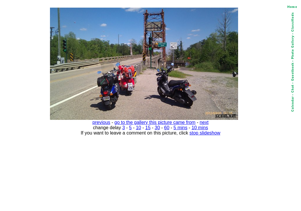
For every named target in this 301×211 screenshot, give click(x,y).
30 (157, 127)
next (204, 122)
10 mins (200, 127)
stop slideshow (205, 132)
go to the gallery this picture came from (154, 122)
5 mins (180, 127)
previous (101, 122)
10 (138, 127)
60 (166, 127)
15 (147, 127)
